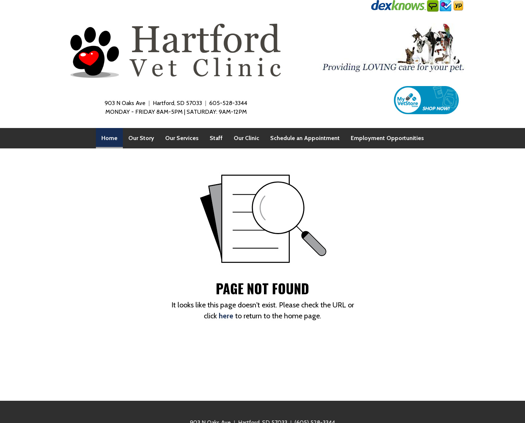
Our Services (182, 138)
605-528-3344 (228, 103)
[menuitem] (109, 138)
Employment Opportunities (387, 138)
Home (112, 136)
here (226, 315)
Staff (216, 138)
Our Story (141, 138)
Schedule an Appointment (305, 138)
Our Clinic (246, 138)
